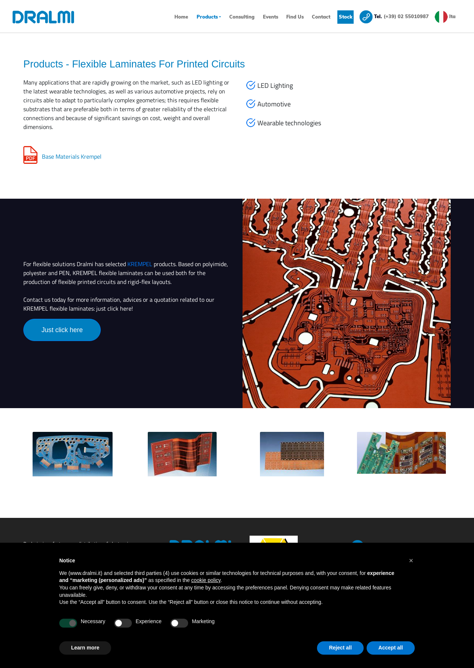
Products (43, 64)
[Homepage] (52, 17)
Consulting (241, 17)
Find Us (295, 17)
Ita (452, 16)
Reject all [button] (340, 648)
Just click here (62, 330)
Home (181, 16)
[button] (411, 560)
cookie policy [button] (205, 580)
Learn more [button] (85, 648)
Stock (346, 17)
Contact (321, 17)
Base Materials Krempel (71, 156)
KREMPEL (139, 263)
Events (270, 17)
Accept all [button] (390, 648)
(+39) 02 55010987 (406, 16)
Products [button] (207, 17)
